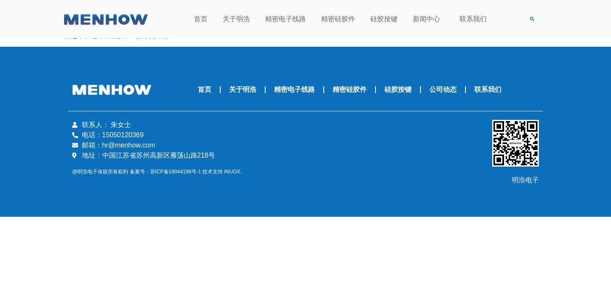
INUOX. (232, 172)
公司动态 (443, 89)
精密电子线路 (285, 19)
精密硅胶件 (338, 19)
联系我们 (473, 19)
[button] (532, 19)
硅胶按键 (384, 19)
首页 (200, 19)
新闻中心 (428, 19)
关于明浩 (236, 19)
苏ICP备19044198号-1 (175, 172)
